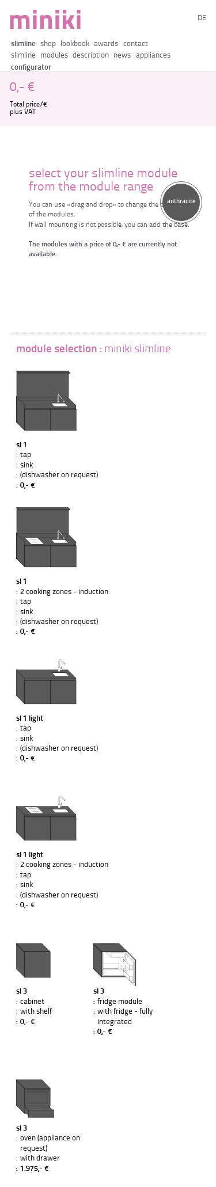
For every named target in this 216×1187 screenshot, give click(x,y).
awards (106, 44)
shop (48, 44)
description (91, 55)
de (202, 18)
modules (54, 55)
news (122, 55)
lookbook (74, 44)
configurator (31, 67)
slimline (23, 44)
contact (135, 44)
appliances (153, 55)
